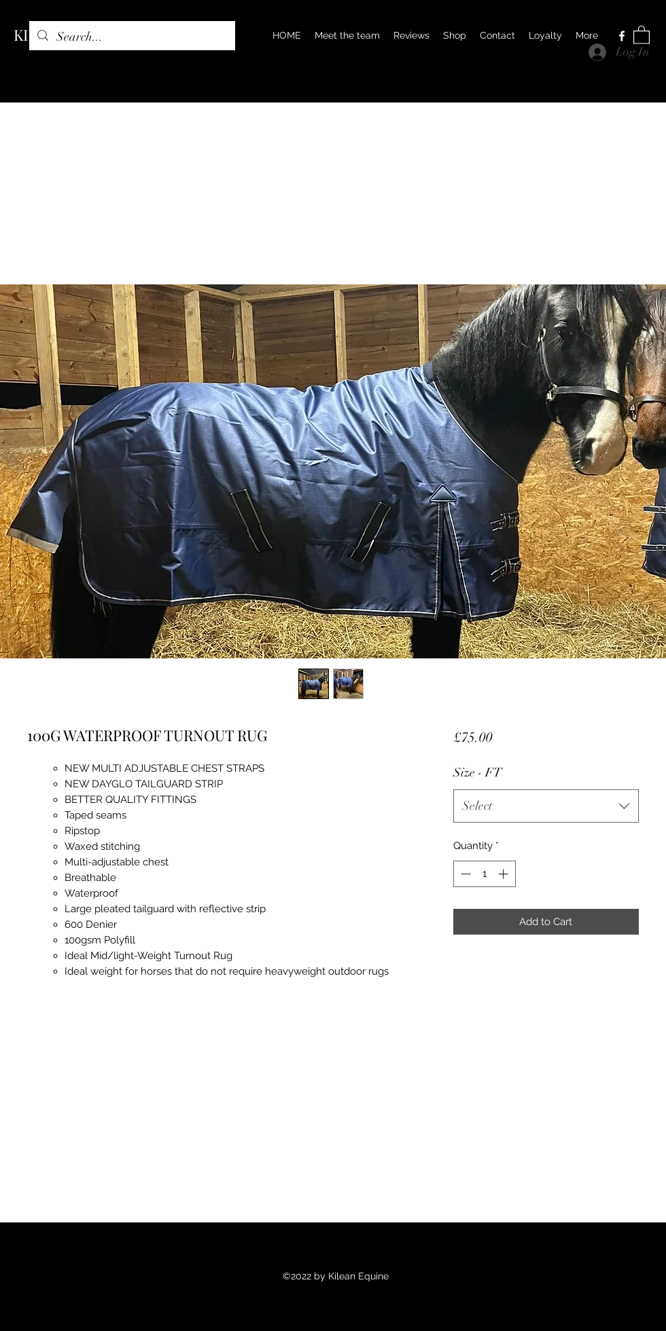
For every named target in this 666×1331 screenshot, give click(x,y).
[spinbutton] (484, 873)
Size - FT (477, 772)
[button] (641, 34)
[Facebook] (622, 36)
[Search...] (131, 37)
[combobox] (546, 806)
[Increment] (504, 873)
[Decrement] (464, 873)
